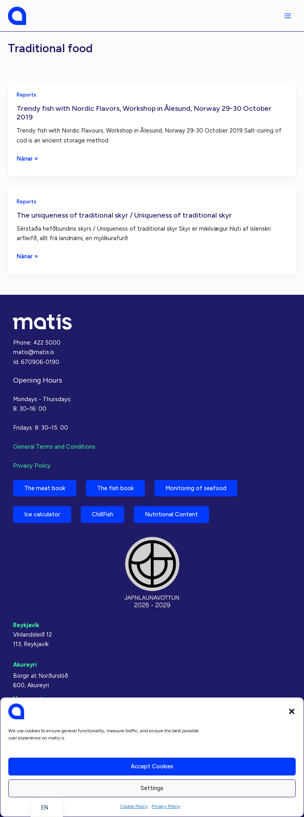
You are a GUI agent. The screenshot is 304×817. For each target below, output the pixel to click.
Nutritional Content (171, 514)
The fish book (115, 488)
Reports (26, 95)
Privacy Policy (166, 806)
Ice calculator (42, 514)
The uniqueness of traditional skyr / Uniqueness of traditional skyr (124, 215)
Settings (152, 788)
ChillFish (102, 514)
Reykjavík (26, 625)
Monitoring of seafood (195, 488)
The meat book (44, 488)
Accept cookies (152, 766)
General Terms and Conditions (54, 446)
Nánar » (27, 158)
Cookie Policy (134, 806)
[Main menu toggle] (287, 16)
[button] (292, 711)
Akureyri (25, 664)
